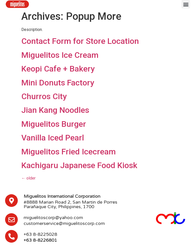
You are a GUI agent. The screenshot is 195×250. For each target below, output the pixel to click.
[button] (186, 4)
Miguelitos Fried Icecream (68, 151)
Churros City (44, 96)
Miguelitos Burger (53, 124)
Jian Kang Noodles (55, 110)
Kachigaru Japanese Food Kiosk (79, 165)
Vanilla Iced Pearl (52, 137)
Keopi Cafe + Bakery (58, 69)
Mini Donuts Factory (57, 82)
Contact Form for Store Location (80, 41)
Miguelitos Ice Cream (60, 55)
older (28, 178)
